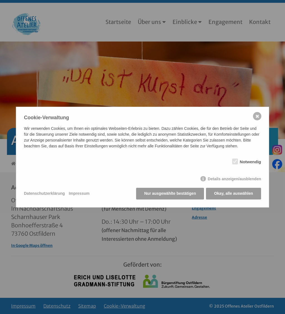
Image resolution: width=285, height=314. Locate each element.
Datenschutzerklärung (44, 193)
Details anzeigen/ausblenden (234, 179)
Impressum (79, 193)
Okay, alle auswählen (233, 193)
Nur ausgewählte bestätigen (170, 193)
